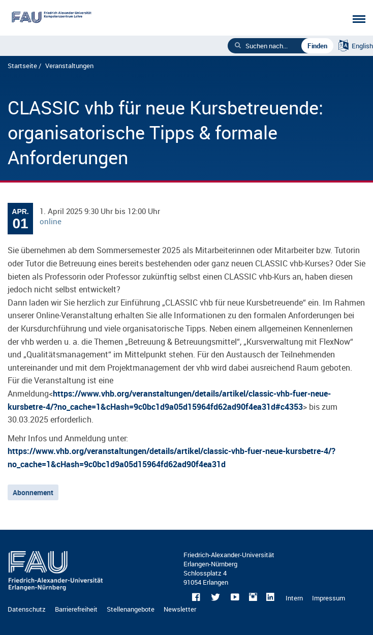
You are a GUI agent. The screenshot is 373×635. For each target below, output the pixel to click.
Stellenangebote (130, 609)
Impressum (328, 597)
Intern (294, 597)
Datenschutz (27, 609)
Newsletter (180, 609)
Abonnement (33, 492)
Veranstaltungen (69, 65)
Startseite (22, 65)
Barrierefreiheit (76, 609)
